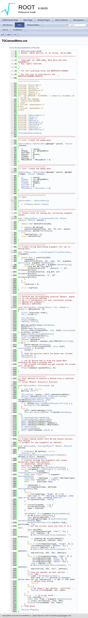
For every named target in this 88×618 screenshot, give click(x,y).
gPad (52, 398)
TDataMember (30, 513)
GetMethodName (26, 521)
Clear (33, 321)
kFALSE (47, 430)
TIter (23, 337)
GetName (45, 231)
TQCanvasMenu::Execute (34, 385)
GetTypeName (25, 476)
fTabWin (25, 183)
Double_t (35, 547)
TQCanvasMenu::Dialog (34, 446)
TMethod (31, 220)
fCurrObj (25, 184)
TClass (24, 312)
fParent (25, 181)
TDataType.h (34, 128)
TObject (63, 218)
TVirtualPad (27, 394)
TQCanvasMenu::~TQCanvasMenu (32, 200)
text (32, 391)
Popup (33, 609)
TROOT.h (32, 119)
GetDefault (63, 264)
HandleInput (31, 398)
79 (13, 218)
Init (50, 522)
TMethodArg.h (35, 124)
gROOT (47, 394)
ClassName (24, 231)
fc (22, 149)
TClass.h (33, 117)
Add (42, 590)
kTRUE (48, 410)
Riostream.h (34, 85)
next (30, 467)
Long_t (34, 563)
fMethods (25, 321)
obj (55, 307)
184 (13, 446)
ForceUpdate (31, 428)
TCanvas (68, 144)
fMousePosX (26, 188)
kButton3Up (43, 398)
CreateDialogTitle (49, 455)
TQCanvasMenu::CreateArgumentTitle (41, 252)
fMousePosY (40, 188)
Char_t (32, 257)
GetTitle (23, 263)
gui (3, 34)
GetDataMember (60, 513)
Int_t (23, 314)
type (39, 474)
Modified (44, 419)
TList (30, 574)
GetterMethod (43, 515)
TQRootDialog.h (36, 129)
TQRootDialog (24, 455)
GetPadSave (30, 417)
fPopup (24, 179)
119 (13, 307)
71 (13, 200)
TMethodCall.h (35, 122)
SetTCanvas (36, 458)
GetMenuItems (35, 334)
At (60, 396)
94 (13, 252)
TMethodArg (66, 252)
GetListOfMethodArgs (46, 403)
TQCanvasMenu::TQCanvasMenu (32, 172)
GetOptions (47, 576)
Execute (66, 330)
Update (43, 417)
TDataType (29, 478)
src (15, 34)
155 (13, 385)
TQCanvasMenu (34, 133)
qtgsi (9, 34)
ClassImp (22, 133)
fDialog (25, 186)
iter (30, 337)
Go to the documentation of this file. (25, 48)
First (63, 403)
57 (13, 172)
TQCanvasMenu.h (36, 115)
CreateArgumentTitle (28, 473)
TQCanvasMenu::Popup (33, 307)
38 (13, 133)
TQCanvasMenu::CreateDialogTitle (40, 218)
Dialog (27, 405)
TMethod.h (33, 120)
